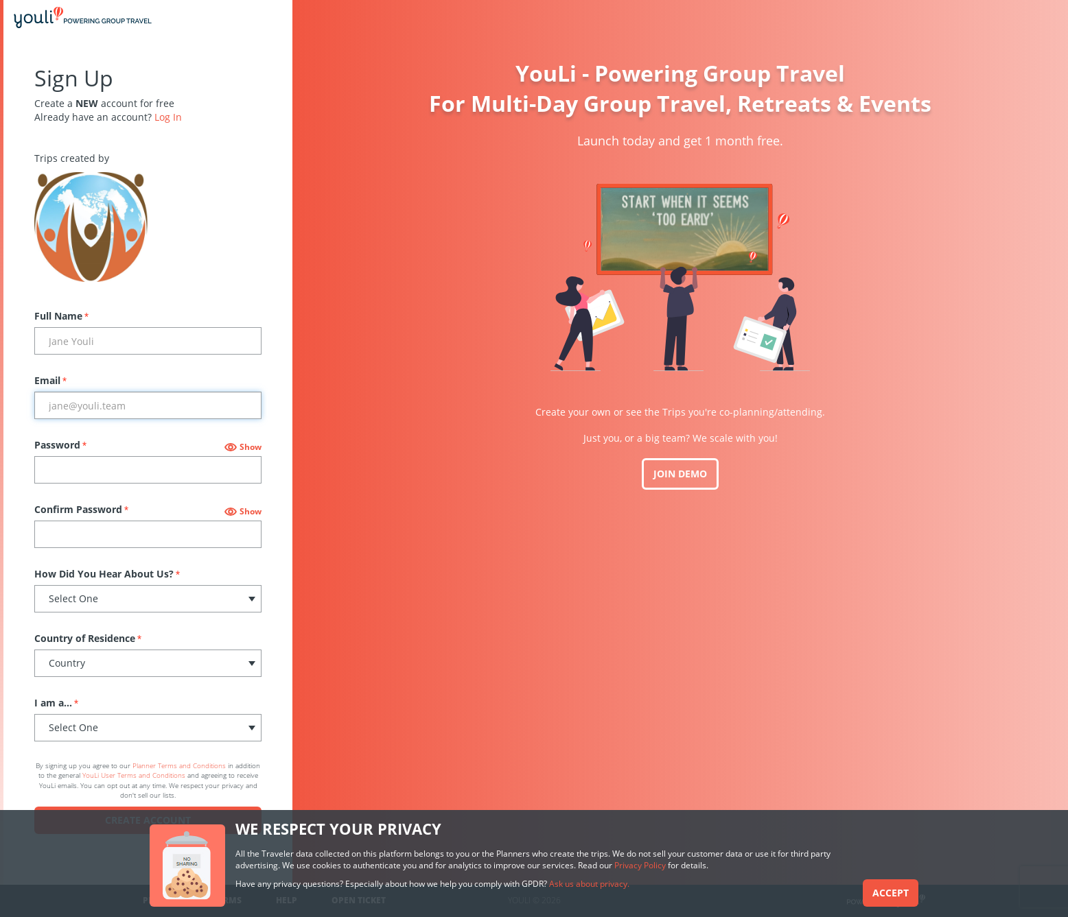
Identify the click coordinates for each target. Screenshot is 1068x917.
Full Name (61, 315)
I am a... (56, 702)
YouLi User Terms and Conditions (133, 775)
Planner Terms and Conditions (179, 765)
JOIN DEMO (680, 473)
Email (50, 380)
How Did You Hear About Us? (107, 573)
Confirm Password (81, 509)
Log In (168, 116)
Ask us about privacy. (589, 884)
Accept (890, 892)
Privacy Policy (640, 865)
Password (60, 444)
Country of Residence (87, 638)
